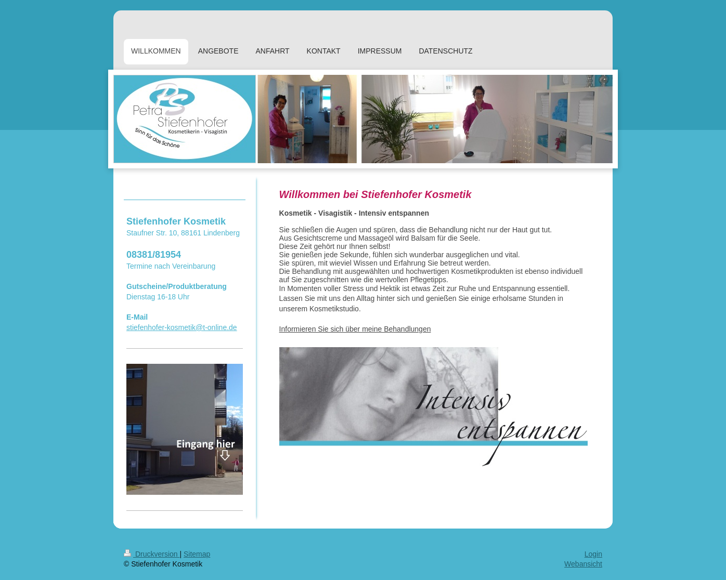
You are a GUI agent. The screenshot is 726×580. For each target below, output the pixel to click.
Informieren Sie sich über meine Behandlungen (355, 329)
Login (593, 554)
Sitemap (197, 554)
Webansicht (583, 564)
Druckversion (151, 554)
